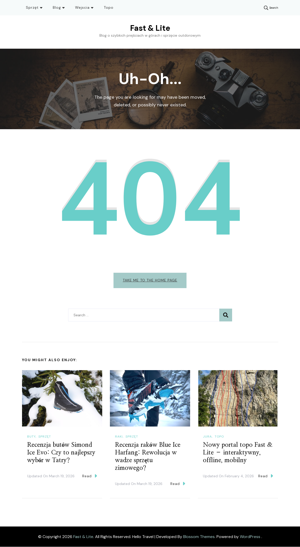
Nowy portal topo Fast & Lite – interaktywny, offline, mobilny (238, 453)
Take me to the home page (150, 280)
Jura (207, 436)
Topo (108, 7)
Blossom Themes (199, 536)
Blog (57, 7)
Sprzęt (32, 7)
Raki (119, 436)
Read (89, 476)
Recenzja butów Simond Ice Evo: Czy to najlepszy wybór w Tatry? (61, 453)
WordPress (250, 536)
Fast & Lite (150, 28)
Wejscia (82, 7)
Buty (31, 436)
